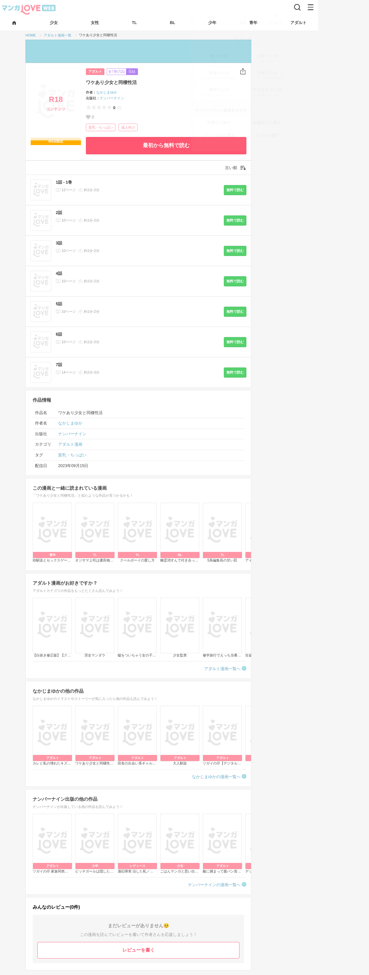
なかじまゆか (106, 92)
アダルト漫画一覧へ (222, 668)
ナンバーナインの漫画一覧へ (214, 884)
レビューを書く (138, 949)
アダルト (95, 71)
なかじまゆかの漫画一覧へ (216, 776)
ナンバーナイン (112, 98)
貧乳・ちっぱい (100, 127)
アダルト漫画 (70, 444)
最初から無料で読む (166, 145)
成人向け (128, 127)
